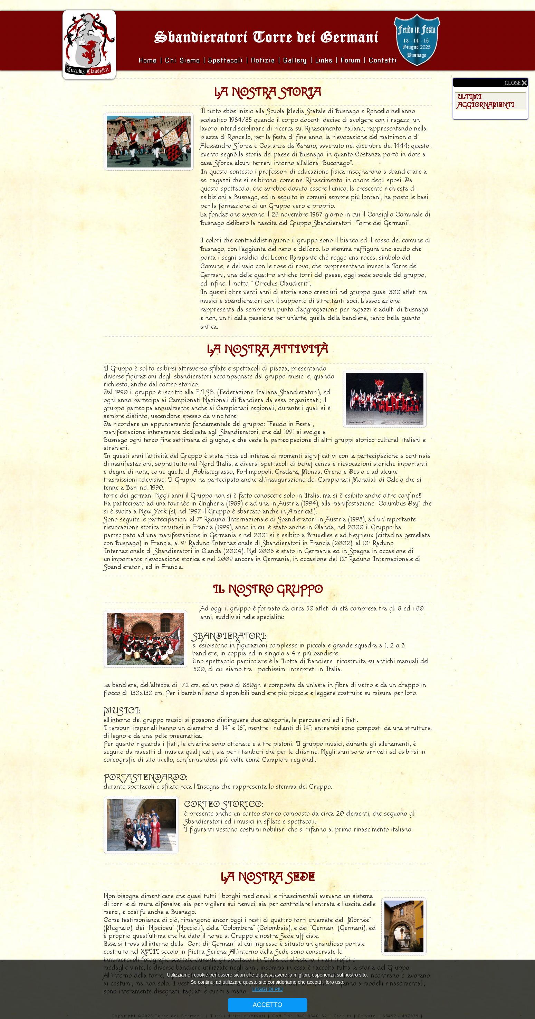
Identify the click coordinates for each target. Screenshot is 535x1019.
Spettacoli (225, 60)
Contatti (383, 60)
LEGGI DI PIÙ (267, 989)
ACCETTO (268, 1004)
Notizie (263, 60)
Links (324, 60)
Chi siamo (184, 60)
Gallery (296, 60)
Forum (351, 60)
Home (149, 60)
